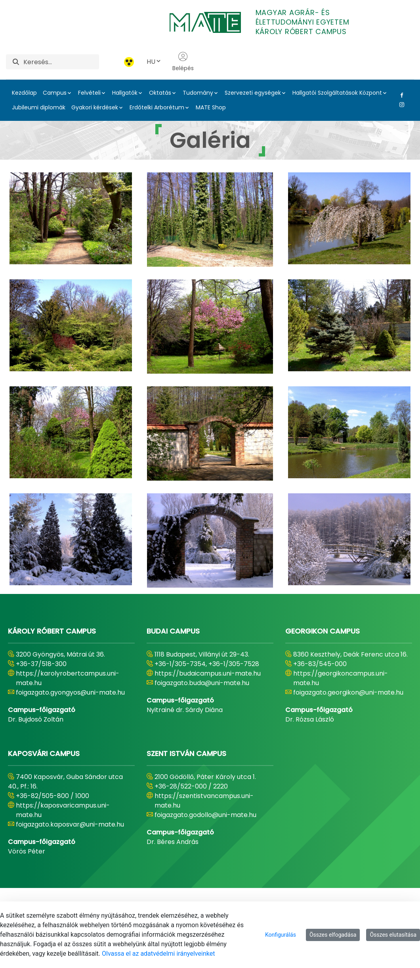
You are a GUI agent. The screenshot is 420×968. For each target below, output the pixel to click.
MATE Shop (211, 107)
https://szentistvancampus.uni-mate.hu (204, 800)
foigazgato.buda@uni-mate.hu (202, 682)
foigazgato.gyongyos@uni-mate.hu (70, 692)
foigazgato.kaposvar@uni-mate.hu (70, 824)
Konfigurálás (280, 935)
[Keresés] (61, 61)
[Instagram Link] (400, 104)
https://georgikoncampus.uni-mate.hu (340, 678)
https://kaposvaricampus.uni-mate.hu (63, 810)
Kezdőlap (24, 93)
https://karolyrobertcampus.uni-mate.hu (67, 678)
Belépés (183, 62)
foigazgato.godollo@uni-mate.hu (205, 814)
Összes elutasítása (393, 935)
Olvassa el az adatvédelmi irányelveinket (158, 953)
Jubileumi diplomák (38, 107)
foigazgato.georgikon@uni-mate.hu (348, 692)
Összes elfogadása (333, 935)
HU (154, 61)
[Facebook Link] (400, 95)
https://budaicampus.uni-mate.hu (208, 673)
